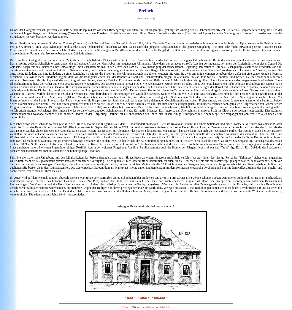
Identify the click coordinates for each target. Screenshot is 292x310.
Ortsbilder (159, 297)
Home (130, 297)
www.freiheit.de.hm (163, 307)
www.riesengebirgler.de (145, 307)
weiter (143, 297)
